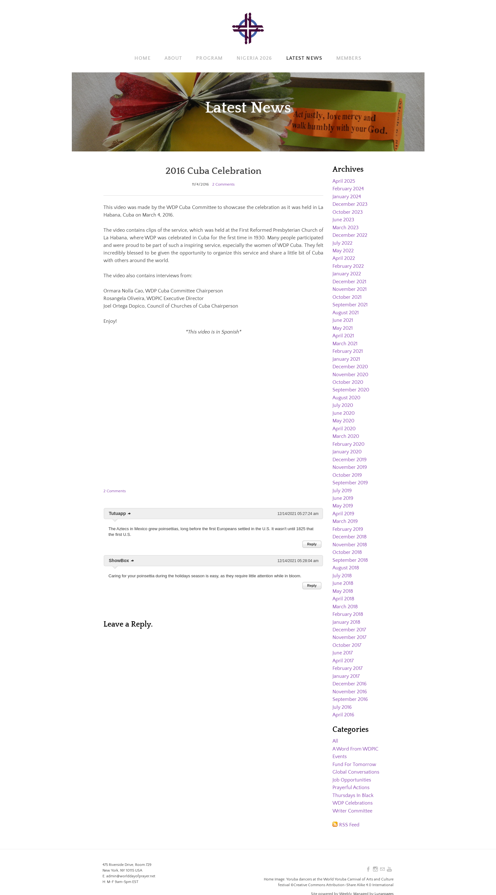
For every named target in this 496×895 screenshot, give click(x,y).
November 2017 (349, 629)
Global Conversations (355, 761)
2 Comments (223, 184)
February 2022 (348, 264)
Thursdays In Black (353, 784)
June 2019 (342, 492)
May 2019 (342, 500)
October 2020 (347, 378)
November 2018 (349, 538)
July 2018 (342, 568)
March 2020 (345, 431)
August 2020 (346, 393)
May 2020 (343, 416)
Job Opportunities (351, 769)
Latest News (304, 58)
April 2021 (343, 333)
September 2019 (350, 477)
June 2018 (342, 576)
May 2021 (342, 325)
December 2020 (350, 363)
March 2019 (345, 515)
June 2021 (342, 318)
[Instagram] (375, 858)
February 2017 (347, 659)
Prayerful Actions (350, 776)
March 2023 (345, 227)
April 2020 (344, 424)
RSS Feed (349, 813)
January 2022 (346, 272)
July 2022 (342, 242)
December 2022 (349, 234)
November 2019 (349, 462)
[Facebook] (368, 858)
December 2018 (349, 530)
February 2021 (347, 348)
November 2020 (350, 371)
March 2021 (344, 340)
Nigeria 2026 (254, 58)
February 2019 (347, 522)
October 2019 (347, 469)
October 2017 (346, 636)
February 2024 (348, 189)
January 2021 (346, 356)
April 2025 (343, 181)
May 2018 (342, 583)
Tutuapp (117, 513)
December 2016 (349, 674)
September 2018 (350, 553)
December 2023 (350, 204)
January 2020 (347, 447)
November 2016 (349, 682)
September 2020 (350, 386)
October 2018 (347, 545)
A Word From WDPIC (355, 738)
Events (339, 746)
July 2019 (342, 484)
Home (142, 58)
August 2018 (345, 560)
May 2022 (343, 249)
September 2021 (350, 302)
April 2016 (343, 705)
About (173, 58)
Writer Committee (352, 799)
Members (349, 58)
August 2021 (345, 310)
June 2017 (342, 644)
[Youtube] (389, 858)
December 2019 (349, 454)
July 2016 (342, 697)
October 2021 (347, 295)
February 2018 (347, 606)
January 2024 (346, 196)
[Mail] (382, 858)
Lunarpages (384, 882)
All (335, 731)
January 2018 (346, 613)
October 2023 (347, 211)
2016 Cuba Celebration (213, 170)
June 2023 (343, 219)
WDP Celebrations (352, 791)
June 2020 (343, 409)
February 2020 (348, 439)
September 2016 (350, 689)
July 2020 (342, 401)
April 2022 (343, 257)
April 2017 (343, 651)
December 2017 (349, 621)
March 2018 (345, 598)
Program (209, 58)
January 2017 (346, 667)
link (129, 513)
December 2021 (349, 280)
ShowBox (119, 560)
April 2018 (343, 591)
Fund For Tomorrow (354, 754)
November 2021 (349, 287)
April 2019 (343, 507)
